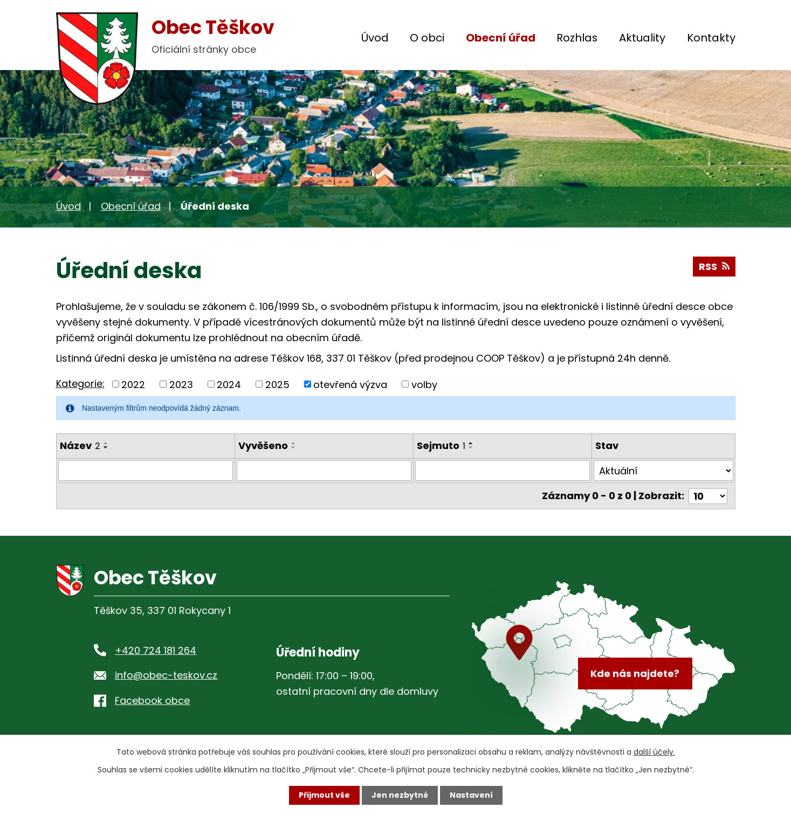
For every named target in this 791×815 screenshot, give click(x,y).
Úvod (375, 37)
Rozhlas (576, 37)
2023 (181, 384)
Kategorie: (80, 383)
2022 (133, 384)
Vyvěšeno (263, 445)
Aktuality (642, 37)
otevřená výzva (350, 384)
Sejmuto (441, 445)
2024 (229, 384)
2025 (277, 384)
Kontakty (711, 37)
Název (80, 445)
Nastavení (471, 795)
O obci (427, 37)
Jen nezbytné (400, 795)
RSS (714, 266)
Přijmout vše (324, 795)
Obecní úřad (500, 37)
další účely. (654, 752)
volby (424, 384)
